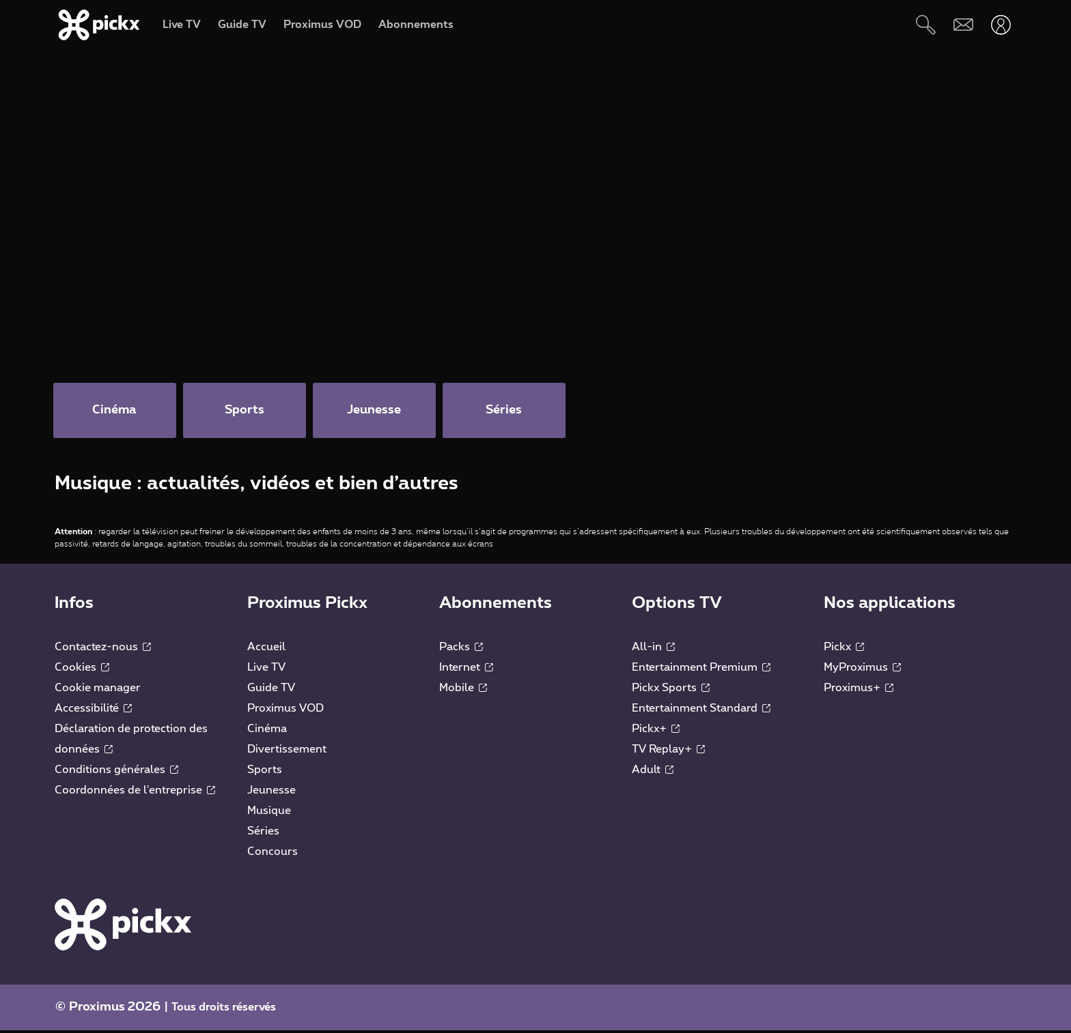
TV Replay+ (668, 751)
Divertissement (286, 751)
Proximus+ (858, 690)
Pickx (844, 649)
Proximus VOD (285, 710)
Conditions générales (116, 772)
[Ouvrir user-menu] (1001, 25)
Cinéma (267, 731)
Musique (269, 813)
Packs (461, 649)
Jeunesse (271, 792)
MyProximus (862, 670)
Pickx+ (656, 731)
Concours (272, 854)
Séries (263, 833)
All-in (653, 649)
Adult (652, 772)
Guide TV (271, 690)
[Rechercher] (926, 25)
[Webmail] (963, 25)
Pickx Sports (671, 690)
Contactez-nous (103, 649)
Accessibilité (93, 710)
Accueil (266, 649)
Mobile (463, 690)
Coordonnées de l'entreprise (135, 792)
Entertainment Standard (701, 710)
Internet (466, 670)
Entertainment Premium (701, 670)
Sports (264, 772)
